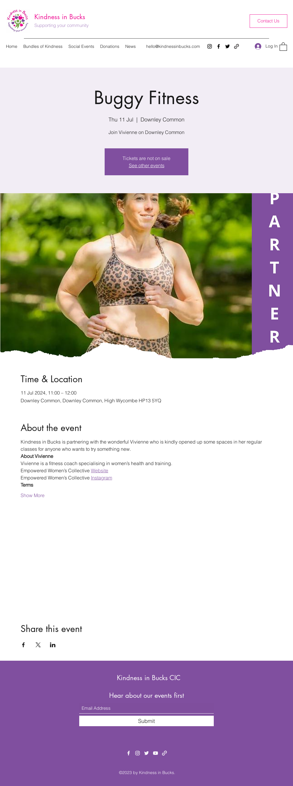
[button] (283, 46)
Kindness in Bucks (59, 17)
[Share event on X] (38, 644)
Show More (33, 495)
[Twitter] (228, 46)
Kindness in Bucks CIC (149, 678)
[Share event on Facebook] (23, 644)
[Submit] (146, 721)
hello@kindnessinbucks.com (173, 46)
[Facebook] (219, 46)
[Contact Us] (268, 21)
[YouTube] (155, 753)
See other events (146, 165)
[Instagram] (210, 46)
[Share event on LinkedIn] (53, 644)
